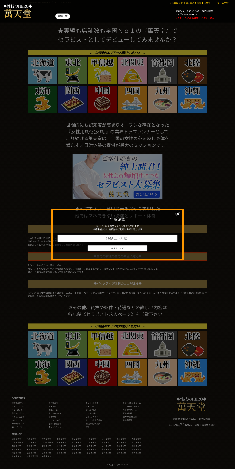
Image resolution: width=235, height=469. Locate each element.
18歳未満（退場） (117, 248)
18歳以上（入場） (117, 238)
